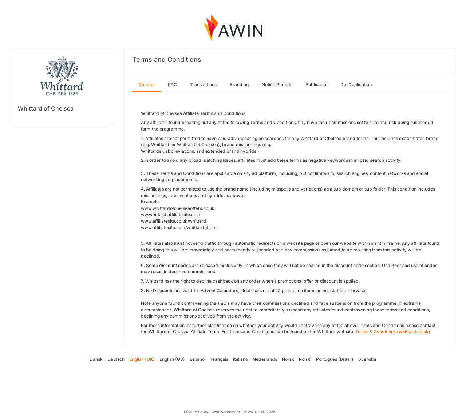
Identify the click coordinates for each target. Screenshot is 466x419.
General (146, 84)
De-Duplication (356, 84)
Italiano (240, 359)
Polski (305, 359)
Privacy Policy (196, 412)
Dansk (96, 359)
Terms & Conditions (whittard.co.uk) (392, 331)
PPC (172, 84)
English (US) (172, 359)
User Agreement (226, 412)
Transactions (203, 84)
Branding (239, 84)
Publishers (316, 84)
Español (198, 359)
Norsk (288, 359)
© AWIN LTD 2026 (259, 412)
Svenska (367, 359)
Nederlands (265, 359)
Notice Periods (277, 84)
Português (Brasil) (335, 359)
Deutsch (116, 359)
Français (219, 359)
